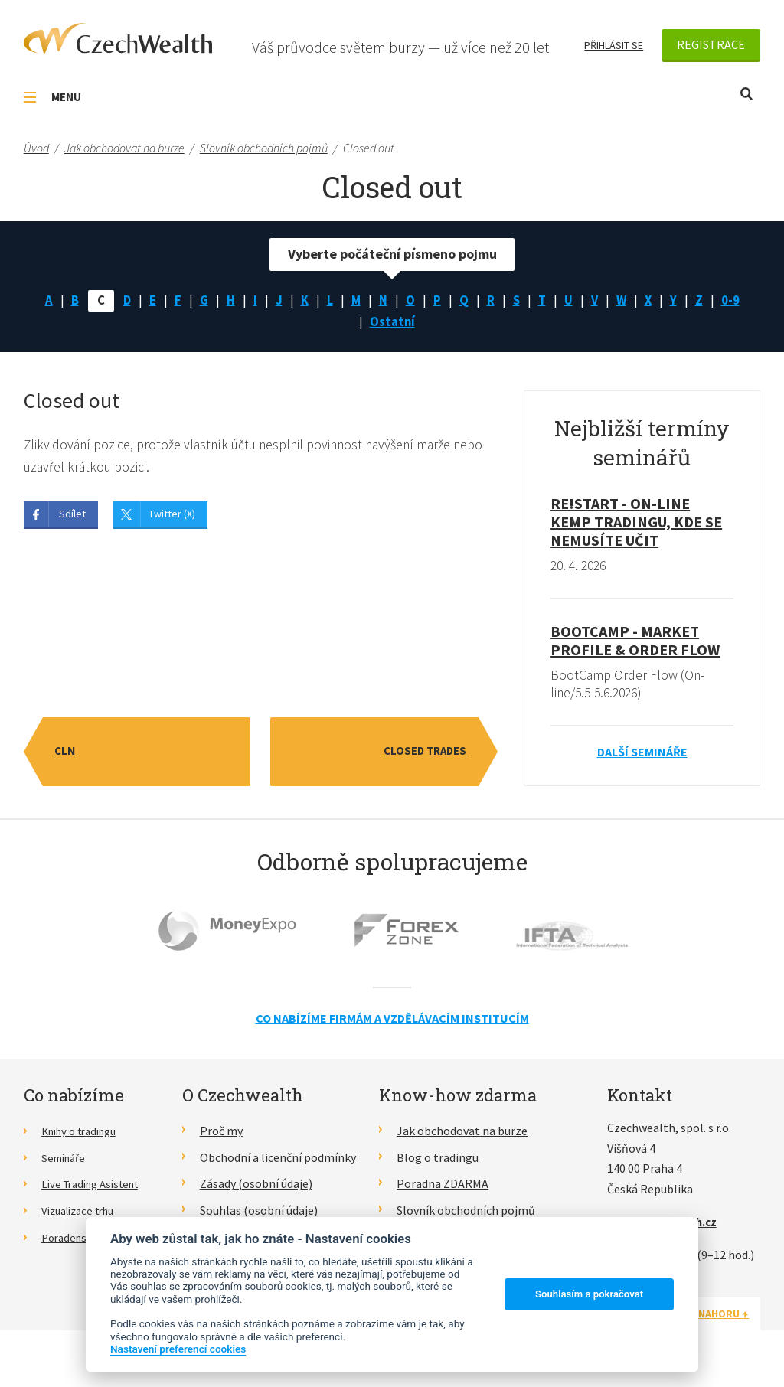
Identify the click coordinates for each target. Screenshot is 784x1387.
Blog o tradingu (438, 1162)
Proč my (221, 1136)
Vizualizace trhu (83, 1215)
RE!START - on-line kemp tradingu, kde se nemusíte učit (636, 526)
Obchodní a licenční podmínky (278, 1162)
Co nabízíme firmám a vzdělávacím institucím (392, 1023)
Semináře (66, 1162)
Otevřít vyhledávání (746, 93)
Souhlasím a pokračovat (589, 1294)
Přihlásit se (613, 45)
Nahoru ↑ (723, 1319)
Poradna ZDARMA (442, 1188)
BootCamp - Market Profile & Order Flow (635, 645)
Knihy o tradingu (84, 1136)
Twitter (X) (172, 519)
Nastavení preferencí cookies (178, 1349)
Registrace (711, 44)
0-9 (737, 302)
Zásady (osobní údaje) (256, 1188)
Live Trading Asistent (96, 1188)
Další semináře (642, 757)
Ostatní (392, 325)
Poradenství (73, 1242)
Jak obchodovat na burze (462, 1136)
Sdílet (72, 519)
